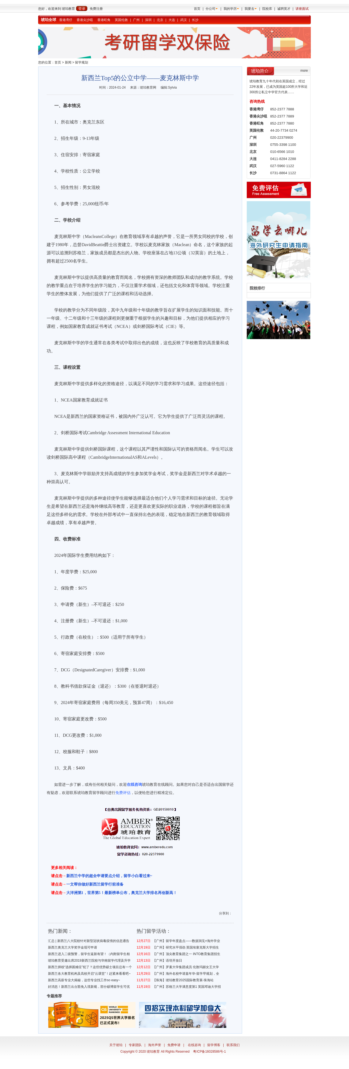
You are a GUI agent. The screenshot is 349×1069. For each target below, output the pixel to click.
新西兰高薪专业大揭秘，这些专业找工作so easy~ (84, 980)
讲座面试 (302, 9)
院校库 (267, 9)
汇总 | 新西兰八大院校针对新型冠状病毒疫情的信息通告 (88, 941)
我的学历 (230, 9)
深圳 (148, 20)
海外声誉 (154, 1045)
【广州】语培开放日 (167, 960)
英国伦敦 (121, 20)
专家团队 (135, 1045)
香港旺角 (103, 20)
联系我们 (233, 1045)
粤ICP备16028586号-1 (209, 1051)
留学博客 (213, 1045)
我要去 (249, 9)
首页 (197, 9)
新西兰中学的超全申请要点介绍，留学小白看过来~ (109, 876)
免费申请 (173, 1045)
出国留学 (222, 784)
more (304, 71)
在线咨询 (194, 1045)
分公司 (210, 9)
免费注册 (96, 9)
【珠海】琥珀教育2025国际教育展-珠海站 (183, 980)
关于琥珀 (115, 1045)
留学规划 (81, 62)
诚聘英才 (283, 9)
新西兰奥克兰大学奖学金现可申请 (72, 947)
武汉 (183, 20)
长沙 (195, 20)
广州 (136, 20)
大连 (172, 20)
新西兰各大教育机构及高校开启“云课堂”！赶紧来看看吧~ (89, 974)
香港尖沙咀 (85, 20)
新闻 (68, 62)
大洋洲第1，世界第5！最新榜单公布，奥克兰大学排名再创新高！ (121, 893)
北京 (160, 20)
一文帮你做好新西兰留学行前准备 (95, 884)
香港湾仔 (65, 20)
